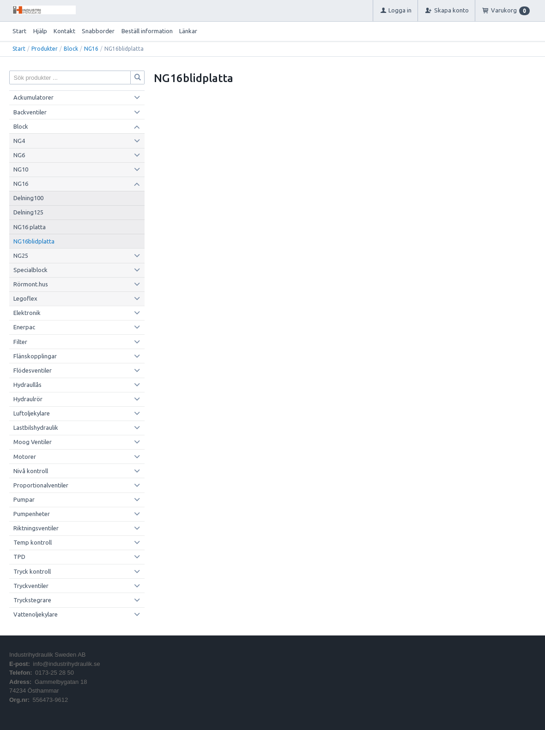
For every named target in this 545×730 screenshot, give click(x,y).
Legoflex (25, 298)
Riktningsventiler (36, 528)
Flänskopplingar (35, 356)
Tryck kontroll (32, 571)
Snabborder (98, 31)
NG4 (19, 140)
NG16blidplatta (33, 241)
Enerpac (24, 327)
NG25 (20, 255)
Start (19, 31)
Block (71, 49)
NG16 (91, 49)
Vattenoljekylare (35, 614)
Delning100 (28, 198)
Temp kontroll (32, 542)
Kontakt (64, 31)
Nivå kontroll (30, 471)
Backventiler (30, 112)
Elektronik (27, 312)
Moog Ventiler (32, 442)
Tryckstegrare (32, 600)
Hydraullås (27, 384)
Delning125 (28, 212)
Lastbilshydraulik (35, 427)
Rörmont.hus (30, 284)
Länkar (188, 31)
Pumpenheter (31, 513)
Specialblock (30, 270)
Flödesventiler (32, 370)
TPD (19, 556)
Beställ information (147, 31)
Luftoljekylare (31, 413)
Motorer (24, 456)
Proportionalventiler (40, 485)
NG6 (19, 155)
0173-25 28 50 (54, 672)
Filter (20, 341)
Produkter (44, 49)
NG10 (20, 169)
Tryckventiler (30, 585)
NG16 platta (29, 227)
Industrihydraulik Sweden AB (47, 654)
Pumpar (24, 499)
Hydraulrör (27, 399)
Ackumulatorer (33, 97)
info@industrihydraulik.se (66, 663)
